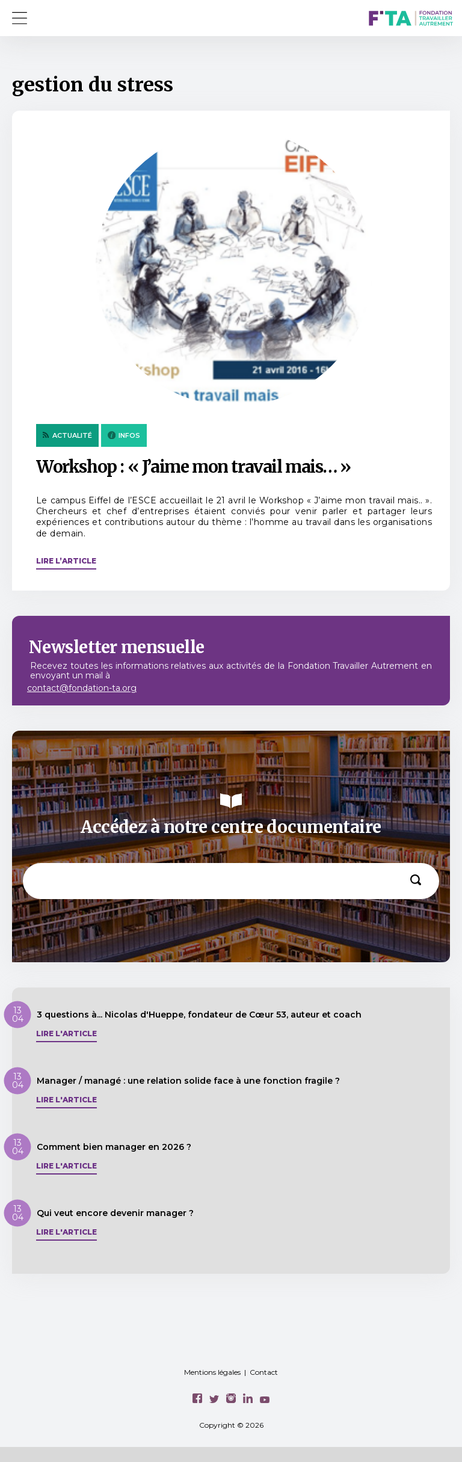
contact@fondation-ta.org (82, 688)
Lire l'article (66, 1034)
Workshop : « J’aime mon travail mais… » (193, 467)
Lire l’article (66, 560)
